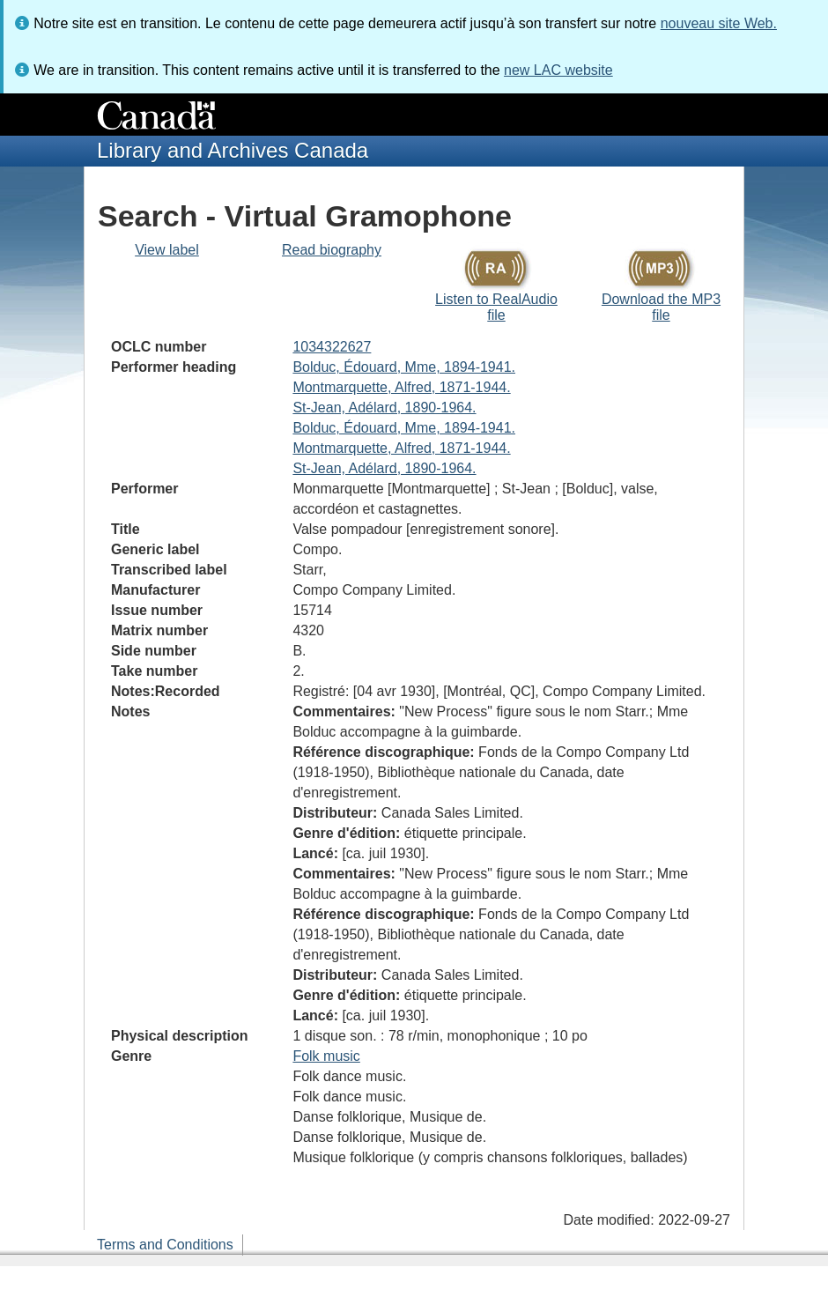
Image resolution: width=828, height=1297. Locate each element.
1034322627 (331, 346)
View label (167, 249)
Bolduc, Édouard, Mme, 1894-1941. (403, 366)
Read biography (331, 249)
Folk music (325, 1056)
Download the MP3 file (661, 307)
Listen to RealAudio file (496, 307)
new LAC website (558, 70)
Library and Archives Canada (232, 150)
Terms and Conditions (165, 1244)
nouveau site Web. (719, 23)
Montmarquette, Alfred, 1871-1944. (401, 387)
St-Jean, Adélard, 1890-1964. (384, 407)
